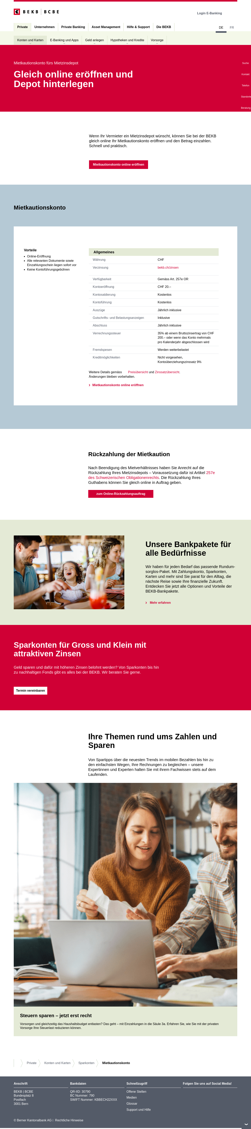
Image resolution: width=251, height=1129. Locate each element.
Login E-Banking (212, 13)
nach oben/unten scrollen (246, 1124)
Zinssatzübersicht (167, 372)
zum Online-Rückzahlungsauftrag (121, 494)
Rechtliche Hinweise (69, 1121)
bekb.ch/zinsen (168, 268)
